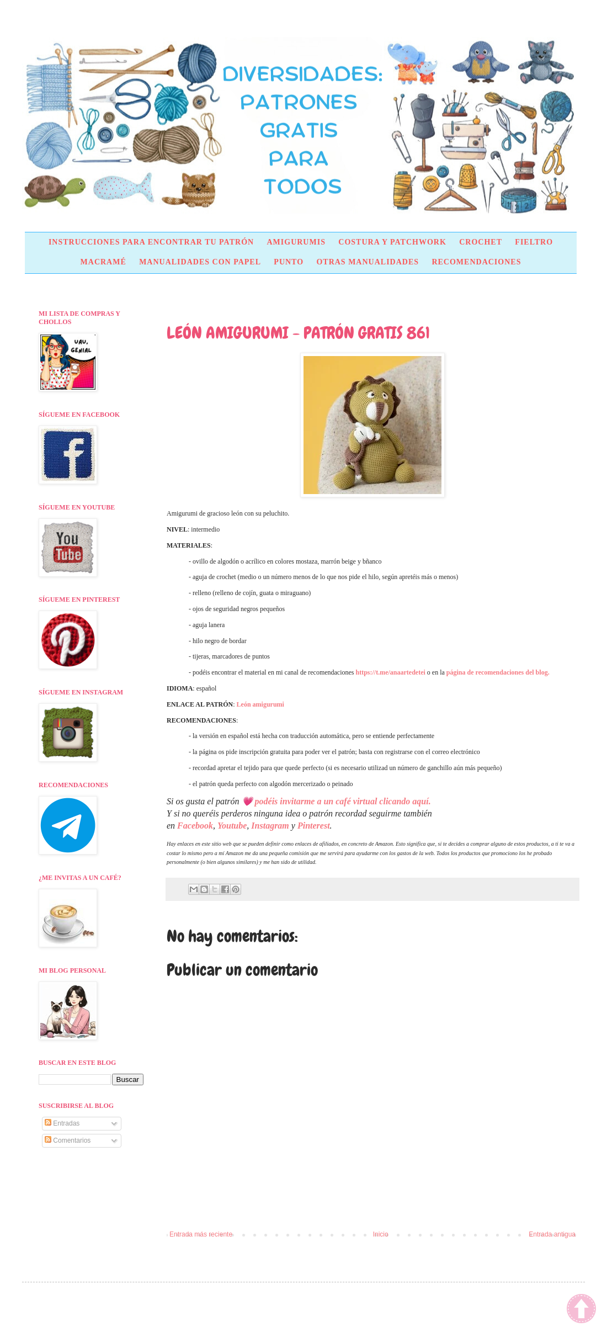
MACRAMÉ (103, 262)
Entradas (62, 1123)
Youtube (232, 825)
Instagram (270, 825)
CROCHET (480, 242)
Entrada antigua (552, 1234)
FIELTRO (534, 242)
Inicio (380, 1234)
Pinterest (313, 825)
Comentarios (67, 1140)
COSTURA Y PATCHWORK (392, 242)
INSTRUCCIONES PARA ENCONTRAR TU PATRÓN (151, 242)
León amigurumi (260, 704)
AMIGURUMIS (296, 242)
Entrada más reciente (200, 1234)
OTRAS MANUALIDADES (367, 262)
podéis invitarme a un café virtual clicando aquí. (343, 801)
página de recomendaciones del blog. (498, 672)
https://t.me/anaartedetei (390, 672)
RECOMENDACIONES (476, 262)
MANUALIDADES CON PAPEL (200, 262)
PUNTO (288, 262)
